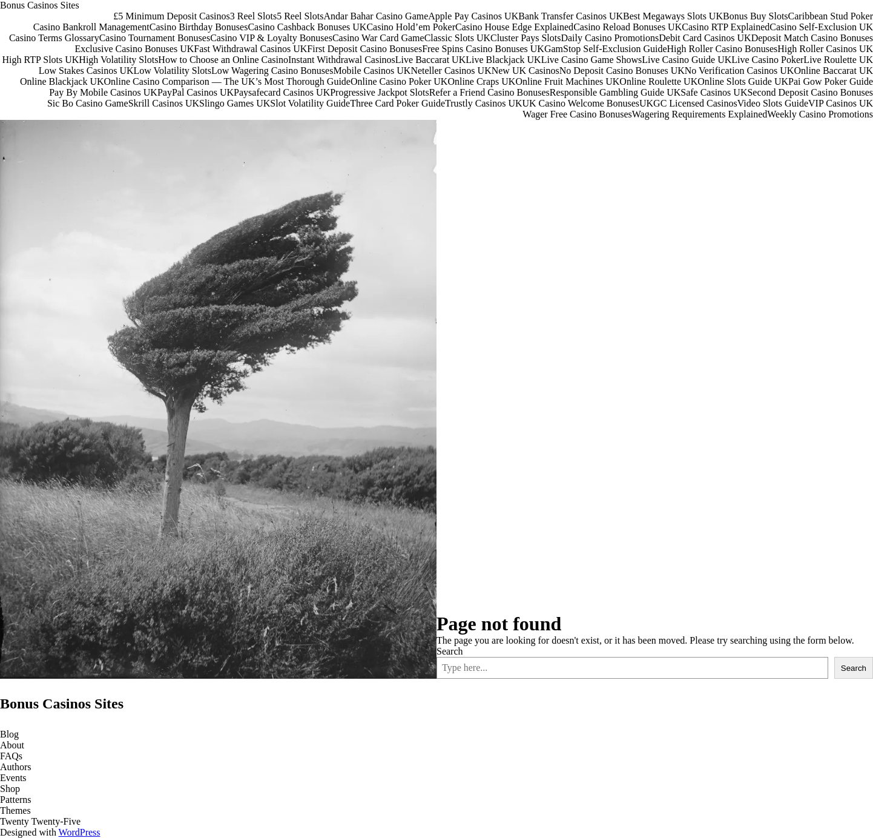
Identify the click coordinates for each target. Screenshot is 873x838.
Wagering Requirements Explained (700, 114)
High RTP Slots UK (40, 59)
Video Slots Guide (772, 103)
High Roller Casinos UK (825, 49)
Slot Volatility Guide (310, 103)
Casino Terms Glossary (54, 38)
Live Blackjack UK (503, 59)
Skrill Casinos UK (163, 103)
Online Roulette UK (658, 81)
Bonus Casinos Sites (39, 5)
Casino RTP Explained (725, 27)
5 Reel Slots (300, 16)
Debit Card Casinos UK (705, 38)
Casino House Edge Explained (514, 27)
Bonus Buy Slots (755, 16)
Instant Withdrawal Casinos (341, 59)
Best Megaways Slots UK (673, 16)
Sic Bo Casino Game (87, 103)
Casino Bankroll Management (91, 27)
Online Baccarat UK (833, 70)
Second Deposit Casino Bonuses (810, 92)
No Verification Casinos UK (739, 70)
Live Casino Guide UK (686, 59)
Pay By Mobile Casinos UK (103, 92)
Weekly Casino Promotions (820, 114)
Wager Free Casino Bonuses (576, 114)
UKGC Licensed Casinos (688, 103)
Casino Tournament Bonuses (154, 38)
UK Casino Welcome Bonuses (580, 103)
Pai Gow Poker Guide (830, 81)
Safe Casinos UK (713, 92)
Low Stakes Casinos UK (86, 70)
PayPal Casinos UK (195, 92)
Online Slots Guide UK (742, 81)
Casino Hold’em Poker (410, 27)
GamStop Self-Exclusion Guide (605, 49)
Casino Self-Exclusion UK (821, 27)
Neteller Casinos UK (450, 70)
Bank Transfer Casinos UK (570, 16)
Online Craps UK (481, 81)
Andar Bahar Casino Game (375, 16)
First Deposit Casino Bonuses (364, 49)
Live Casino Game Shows (591, 59)
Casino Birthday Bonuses (199, 27)
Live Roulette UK (838, 59)
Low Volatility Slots (172, 70)
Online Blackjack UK (62, 81)
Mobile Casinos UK (371, 70)
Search (449, 651)
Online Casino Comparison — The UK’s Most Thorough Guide (227, 81)
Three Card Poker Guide (397, 103)
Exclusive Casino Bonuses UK (134, 49)
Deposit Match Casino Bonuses (812, 38)
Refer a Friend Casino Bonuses (489, 92)
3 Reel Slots (253, 16)
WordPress (79, 832)
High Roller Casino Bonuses (722, 49)
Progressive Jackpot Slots (379, 92)
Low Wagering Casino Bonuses (272, 70)
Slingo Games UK (234, 103)
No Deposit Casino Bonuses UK (622, 70)
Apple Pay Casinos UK (473, 16)
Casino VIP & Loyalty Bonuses (271, 38)
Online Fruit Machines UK (567, 81)
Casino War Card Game (378, 38)
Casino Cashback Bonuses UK (307, 27)
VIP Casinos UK (840, 103)
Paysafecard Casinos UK (282, 92)
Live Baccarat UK (430, 59)
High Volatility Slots (118, 59)
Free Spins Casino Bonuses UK (483, 49)
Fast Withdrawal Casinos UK (250, 49)
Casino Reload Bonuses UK (627, 27)
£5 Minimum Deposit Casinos (171, 16)
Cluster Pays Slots (525, 38)
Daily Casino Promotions (610, 38)
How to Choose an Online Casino (223, 59)
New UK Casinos (525, 70)
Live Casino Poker (767, 59)
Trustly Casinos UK (483, 103)
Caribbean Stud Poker (830, 16)
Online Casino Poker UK (399, 81)
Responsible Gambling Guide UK (615, 92)
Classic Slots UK (457, 38)
